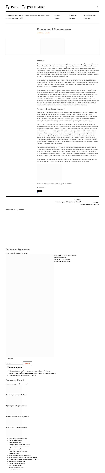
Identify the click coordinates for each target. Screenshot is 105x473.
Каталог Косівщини (15, 442)
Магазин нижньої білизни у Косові (17, 416)
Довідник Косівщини (15, 440)
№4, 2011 (47, 33)
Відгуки (57, 18)
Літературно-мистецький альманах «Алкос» (23, 459)
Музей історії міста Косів (62, 261)
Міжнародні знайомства (17, 461)
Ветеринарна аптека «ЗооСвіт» (16, 395)
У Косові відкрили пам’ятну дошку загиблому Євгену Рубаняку (29, 371)
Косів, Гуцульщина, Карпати (18, 451)
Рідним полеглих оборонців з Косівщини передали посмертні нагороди (32, 373)
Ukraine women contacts (17, 463)
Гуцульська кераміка (15, 449)
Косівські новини (14, 453)
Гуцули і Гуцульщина (25, 7)
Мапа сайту (87, 18)
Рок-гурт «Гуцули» (15, 465)
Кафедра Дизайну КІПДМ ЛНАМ (19, 445)
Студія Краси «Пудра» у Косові (16, 406)
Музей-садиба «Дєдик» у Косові (16, 253)
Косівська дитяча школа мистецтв (20, 455)
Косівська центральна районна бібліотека (23, 457)
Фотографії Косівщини (16, 468)
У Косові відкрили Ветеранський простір (22, 375)
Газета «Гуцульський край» (18, 438)
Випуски (57, 15)
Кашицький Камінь (60, 257)
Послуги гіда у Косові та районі (16, 427)
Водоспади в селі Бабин (62, 259)
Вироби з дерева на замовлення (19, 447)
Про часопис (73, 15)
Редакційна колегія (90, 15)
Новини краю (14, 367)
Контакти (72, 18)
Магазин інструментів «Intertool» (65, 255)
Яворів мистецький (15, 470)
